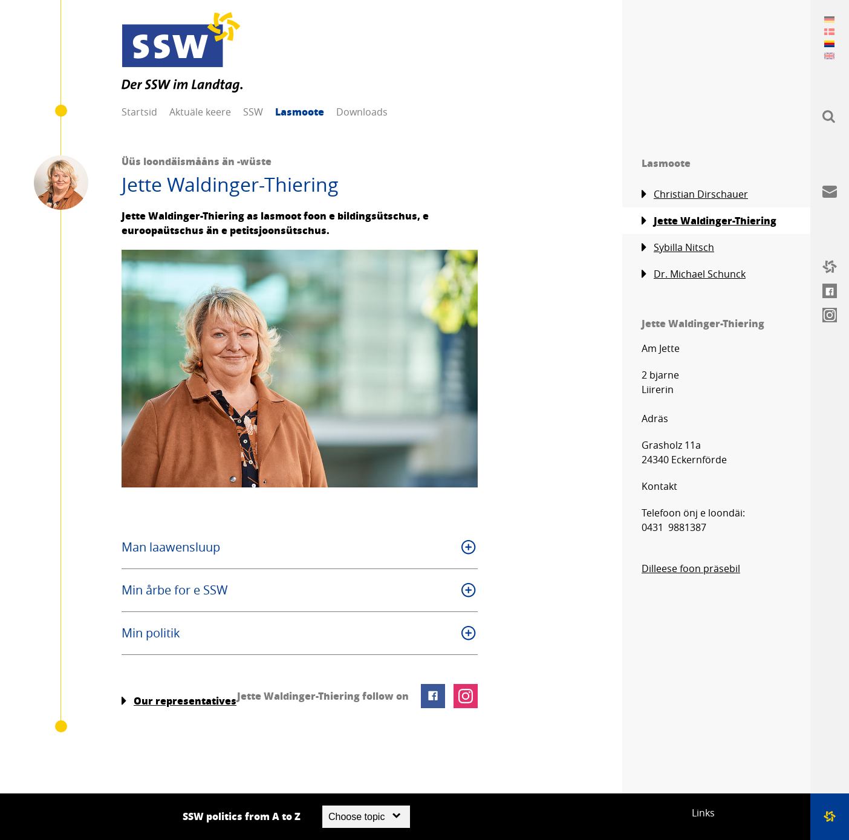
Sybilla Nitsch (678, 248)
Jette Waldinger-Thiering (709, 220)
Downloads (362, 112)
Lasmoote (299, 112)
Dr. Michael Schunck (694, 274)
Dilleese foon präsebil (691, 568)
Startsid (139, 112)
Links (703, 812)
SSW (253, 112)
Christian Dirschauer (695, 194)
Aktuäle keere (200, 112)
